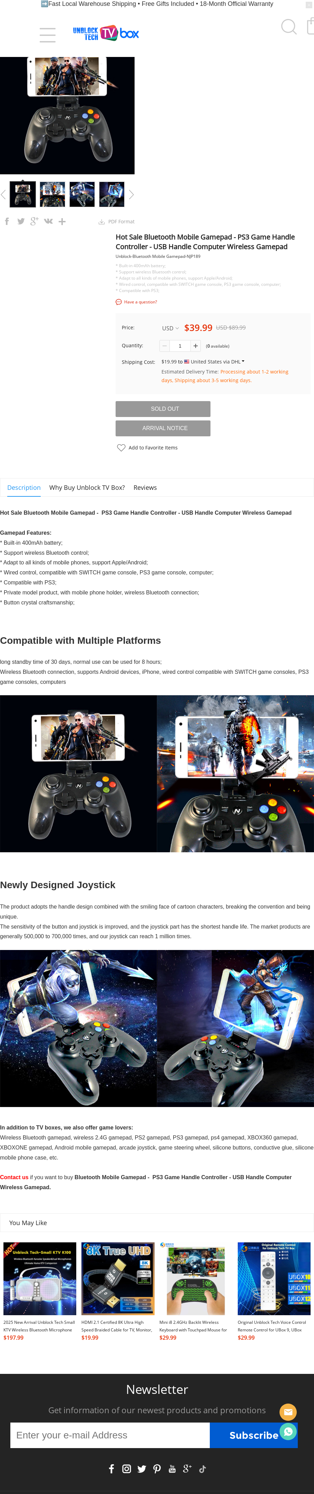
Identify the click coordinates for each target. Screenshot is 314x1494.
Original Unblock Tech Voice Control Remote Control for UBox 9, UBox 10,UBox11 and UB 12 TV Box (272, 1329)
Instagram (127, 1469)
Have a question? (140, 302)
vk (48, 221)
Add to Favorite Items (153, 447)
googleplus (34, 221)
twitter (21, 221)
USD (170, 328)
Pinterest (157, 1469)
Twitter (142, 1469)
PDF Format (121, 221)
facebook (7, 221)
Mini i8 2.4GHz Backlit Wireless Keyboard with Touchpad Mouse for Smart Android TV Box (193, 1329)
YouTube (172, 1469)
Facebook (111, 1469)
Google (187, 1469)
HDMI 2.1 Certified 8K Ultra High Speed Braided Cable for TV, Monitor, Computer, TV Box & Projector (116, 1329)
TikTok (202, 1469)
